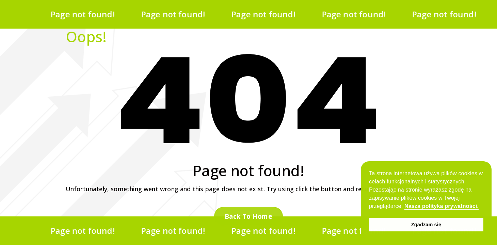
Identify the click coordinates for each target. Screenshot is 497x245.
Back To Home (248, 216)
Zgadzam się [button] (426, 224)
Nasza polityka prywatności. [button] (441, 206)
